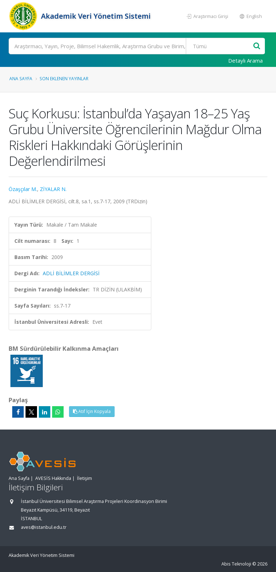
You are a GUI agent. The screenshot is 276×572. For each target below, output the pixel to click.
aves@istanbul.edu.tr (43, 527)
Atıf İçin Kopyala (92, 411)
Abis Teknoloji (236, 564)
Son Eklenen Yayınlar (64, 78)
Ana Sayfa (20, 78)
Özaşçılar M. (23, 189)
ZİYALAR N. (53, 189)
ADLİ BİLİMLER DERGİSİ (71, 273)
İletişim (84, 478)
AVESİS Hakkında (53, 478)
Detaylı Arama (245, 60)
